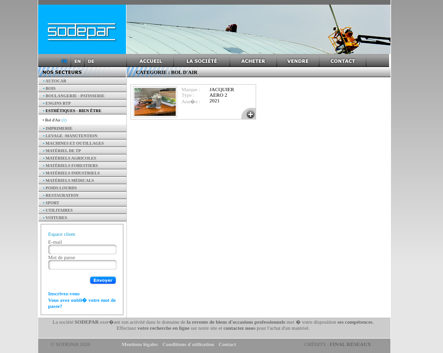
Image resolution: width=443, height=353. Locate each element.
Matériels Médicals (68, 180)
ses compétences (354, 322)
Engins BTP (57, 103)
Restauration (61, 195)
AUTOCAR (54, 81)
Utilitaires (58, 210)
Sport (51, 202)
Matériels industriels (71, 173)
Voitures (55, 217)
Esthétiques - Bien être (72, 110)
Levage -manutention (70, 135)
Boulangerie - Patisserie (74, 95)
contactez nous (240, 328)
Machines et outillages (73, 143)
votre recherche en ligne (164, 328)
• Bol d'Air (55, 120)
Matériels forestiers (70, 165)
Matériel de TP (62, 150)
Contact (227, 344)
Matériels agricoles (70, 158)
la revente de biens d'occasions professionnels (236, 322)
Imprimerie (58, 128)
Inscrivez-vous (64, 293)
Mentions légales (140, 344)
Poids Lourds (60, 188)
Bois (49, 88)
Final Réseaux (350, 344)
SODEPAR (87, 322)
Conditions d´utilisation (188, 344)
